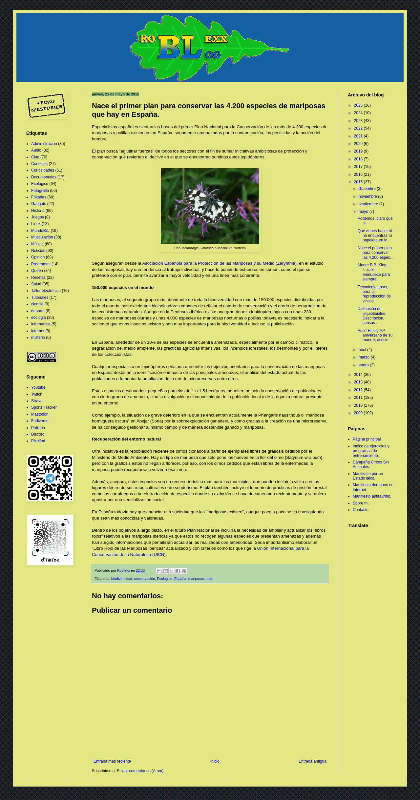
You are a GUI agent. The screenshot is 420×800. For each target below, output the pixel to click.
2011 (359, 397)
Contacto (360, 509)
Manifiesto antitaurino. (372, 496)
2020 (359, 143)
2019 (359, 151)
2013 (359, 382)
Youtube (38, 387)
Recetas (38, 277)
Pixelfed (38, 441)
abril (363, 349)
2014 (359, 374)
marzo (365, 357)
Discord (38, 434)
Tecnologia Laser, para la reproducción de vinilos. (374, 294)
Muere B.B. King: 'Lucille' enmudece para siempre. (374, 272)
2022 (359, 128)
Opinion (38, 257)
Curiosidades (42, 170)
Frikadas (38, 197)
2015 (359, 182)
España (180, 579)
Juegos (37, 217)
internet (37, 331)
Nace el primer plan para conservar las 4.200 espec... (375, 253)
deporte (38, 311)
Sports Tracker (44, 407)
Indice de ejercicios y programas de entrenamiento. (371, 451)
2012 (359, 390)
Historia (38, 210)
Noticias (38, 250)
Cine (35, 157)
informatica (41, 324)
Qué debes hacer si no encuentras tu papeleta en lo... (375, 236)
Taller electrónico (46, 290)
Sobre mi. (361, 503)
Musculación (42, 237)
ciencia (37, 304)
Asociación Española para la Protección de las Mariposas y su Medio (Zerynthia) (219, 263)
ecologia (38, 317)
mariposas (196, 579)
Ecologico (164, 579)
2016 (359, 174)
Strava (37, 401)
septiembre (369, 204)
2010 (359, 405)
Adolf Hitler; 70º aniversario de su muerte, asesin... (375, 335)
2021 (359, 136)
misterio (38, 337)
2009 (359, 413)
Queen (37, 270)
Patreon (38, 427)
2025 (359, 105)
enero (364, 365)
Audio (36, 150)
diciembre (368, 188)
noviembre (368, 196)
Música (37, 244)
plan (210, 579)
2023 (359, 120)
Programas (41, 264)
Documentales (43, 177)
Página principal (367, 439)
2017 (359, 166)
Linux (36, 223)
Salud (36, 284)
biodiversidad (121, 579)
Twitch (36, 394)
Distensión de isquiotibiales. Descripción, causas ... (372, 315)
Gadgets (38, 203)
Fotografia (40, 190)
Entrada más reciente (112, 761)
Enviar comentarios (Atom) (140, 771)
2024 (359, 113)
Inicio (215, 761)
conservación (144, 579)
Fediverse (40, 421)
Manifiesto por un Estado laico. (368, 476)
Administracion (44, 143)
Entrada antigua (312, 761)
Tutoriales (39, 297)
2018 (359, 159)
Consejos (39, 163)
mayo (364, 211)
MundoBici (40, 230)
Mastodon (40, 414)
